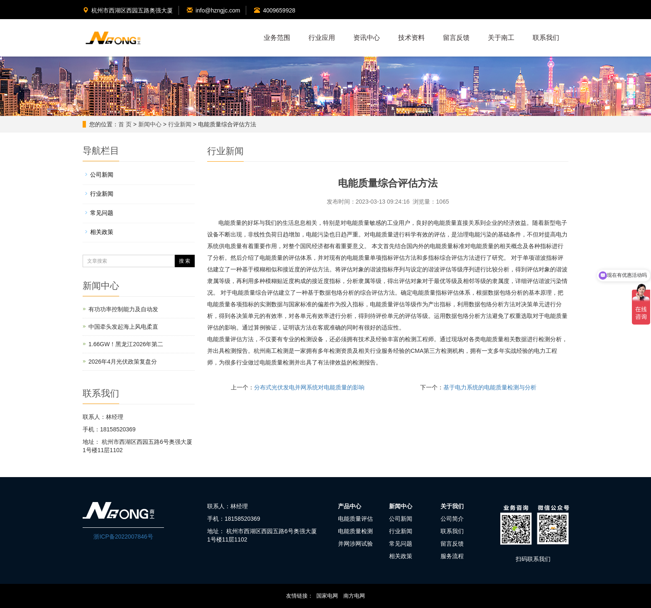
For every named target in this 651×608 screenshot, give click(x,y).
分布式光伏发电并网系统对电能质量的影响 (309, 387)
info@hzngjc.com (213, 10)
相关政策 (101, 232)
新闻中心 (150, 124)
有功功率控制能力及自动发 (123, 309)
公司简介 (452, 518)
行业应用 (321, 37)
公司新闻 (101, 174)
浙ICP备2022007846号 (123, 536)
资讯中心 (366, 37)
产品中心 (349, 506)
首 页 (125, 124)
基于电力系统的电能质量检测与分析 (489, 387)
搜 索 (184, 261)
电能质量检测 (355, 531)
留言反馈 (456, 37)
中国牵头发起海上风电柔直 (123, 326)
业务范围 (277, 37)
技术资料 (411, 37)
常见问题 (101, 212)
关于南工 (501, 37)
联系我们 (546, 37)
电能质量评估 (355, 518)
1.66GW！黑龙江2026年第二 (126, 344)
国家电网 (327, 596)
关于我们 (452, 506)
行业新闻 (179, 124)
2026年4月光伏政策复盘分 (122, 361)
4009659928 (274, 10)
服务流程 (452, 556)
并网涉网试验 (355, 543)
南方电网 (354, 596)
